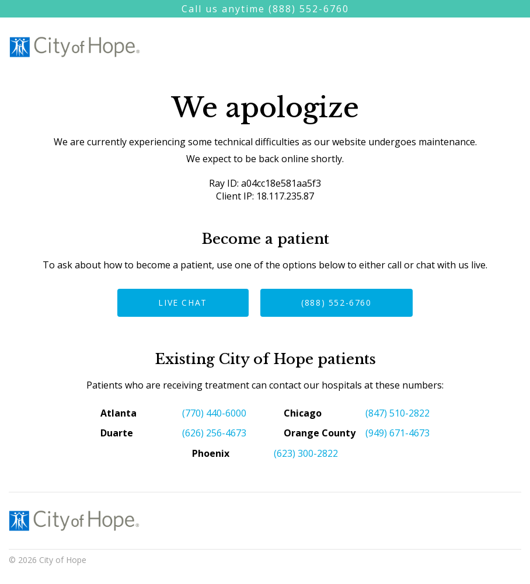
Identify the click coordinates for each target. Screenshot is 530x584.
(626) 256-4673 (214, 432)
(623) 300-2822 (306, 453)
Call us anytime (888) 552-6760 (265, 8)
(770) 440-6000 (214, 413)
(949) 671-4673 (397, 432)
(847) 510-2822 (397, 413)
